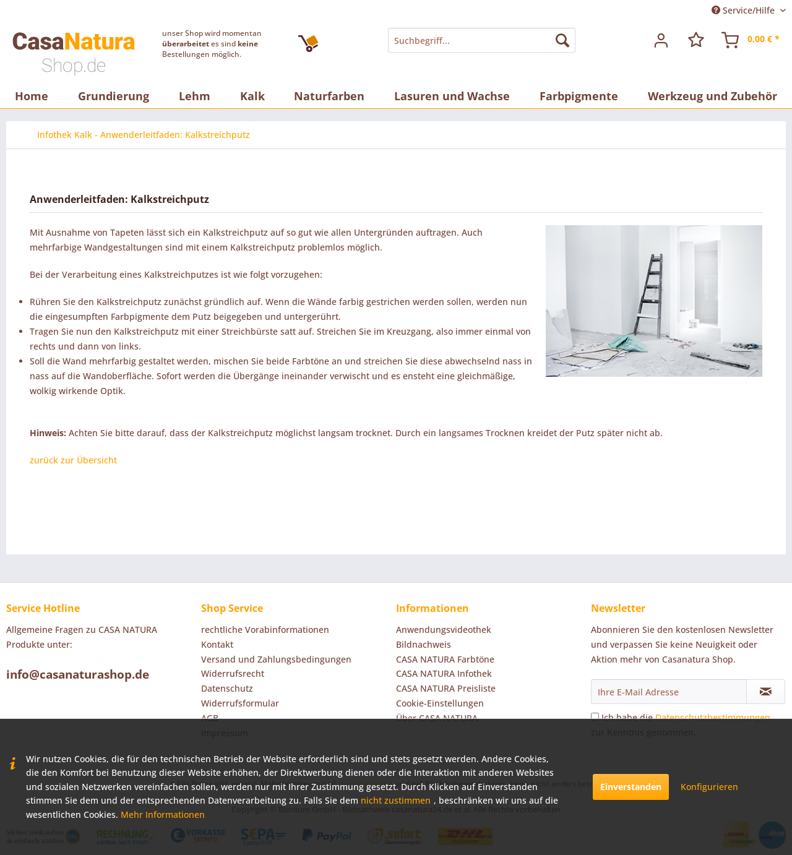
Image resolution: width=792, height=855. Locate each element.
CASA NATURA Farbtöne (445, 659)
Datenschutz (227, 688)
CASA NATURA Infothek (444, 673)
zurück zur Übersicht (73, 460)
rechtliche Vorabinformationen (265, 629)
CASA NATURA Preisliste (446, 688)
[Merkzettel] (696, 40)
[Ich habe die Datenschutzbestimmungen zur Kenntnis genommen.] (595, 717)
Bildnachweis (423, 644)
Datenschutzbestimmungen (712, 717)
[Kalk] (252, 96)
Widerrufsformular (240, 703)
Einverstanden (630, 787)
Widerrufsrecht (232, 673)
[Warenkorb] (751, 40)
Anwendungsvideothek (443, 629)
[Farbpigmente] (579, 96)
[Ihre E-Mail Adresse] (669, 691)
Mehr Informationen (163, 814)
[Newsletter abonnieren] (765, 691)
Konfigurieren (709, 787)
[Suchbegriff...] (481, 40)
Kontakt (217, 644)
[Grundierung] (113, 96)
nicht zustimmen (396, 800)
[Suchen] (562, 40)
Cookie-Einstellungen (440, 703)
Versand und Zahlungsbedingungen (276, 659)
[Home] (31, 96)
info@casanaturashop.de (77, 674)
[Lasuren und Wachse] (452, 96)
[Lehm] (194, 96)
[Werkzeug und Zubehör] (712, 96)
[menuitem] (481, 40)
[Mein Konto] (661, 40)
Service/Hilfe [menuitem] (744, 10)
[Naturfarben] (329, 96)
